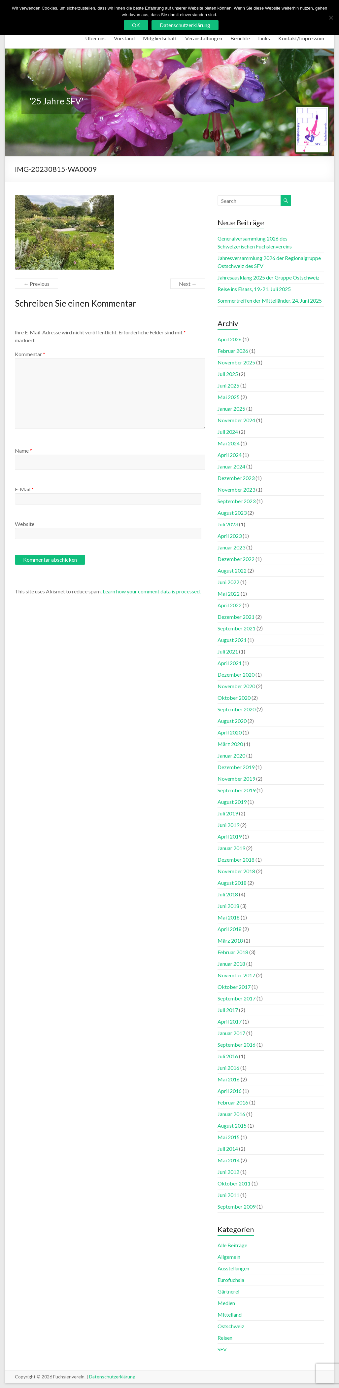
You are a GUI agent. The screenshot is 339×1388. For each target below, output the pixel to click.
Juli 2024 (228, 432)
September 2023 (236, 501)
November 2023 (236, 489)
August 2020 (232, 721)
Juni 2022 (228, 582)
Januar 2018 (231, 963)
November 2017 (236, 975)
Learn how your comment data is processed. (152, 591)
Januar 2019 (231, 848)
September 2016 (236, 1044)
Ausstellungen (233, 1268)
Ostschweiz (231, 1326)
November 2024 (236, 420)
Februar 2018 (233, 952)
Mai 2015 (229, 1137)
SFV (222, 1349)
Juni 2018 (228, 906)
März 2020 (230, 744)
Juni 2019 (228, 825)
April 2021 (230, 663)
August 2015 (232, 1125)
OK (136, 25)
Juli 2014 (228, 1148)
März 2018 (230, 940)
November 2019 (236, 778)
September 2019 (236, 790)
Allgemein (229, 1257)
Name (23, 450)
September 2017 (236, 998)
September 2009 (236, 1206)
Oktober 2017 (234, 987)
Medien (226, 1303)
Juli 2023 (228, 524)
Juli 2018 (228, 894)
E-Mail (24, 489)
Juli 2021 (228, 651)
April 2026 (230, 339)
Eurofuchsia (231, 1280)
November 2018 (236, 871)
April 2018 (230, 929)
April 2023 (230, 536)
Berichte (240, 38)
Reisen (225, 1337)
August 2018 (232, 883)
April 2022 (230, 605)
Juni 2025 (228, 385)
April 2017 (230, 1021)
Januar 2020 (231, 755)
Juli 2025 (228, 374)
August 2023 (232, 512)
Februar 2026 (233, 351)
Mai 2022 (229, 593)
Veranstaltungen (203, 38)
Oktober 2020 (234, 697)
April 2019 (230, 836)
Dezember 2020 (236, 674)
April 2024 (230, 455)
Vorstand (124, 38)
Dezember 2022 (236, 559)
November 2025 (236, 362)
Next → (188, 284)
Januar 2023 (231, 547)
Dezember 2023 (236, 478)
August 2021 (232, 640)
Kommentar (30, 354)
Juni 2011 (228, 1195)
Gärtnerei (228, 1291)
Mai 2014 (229, 1160)
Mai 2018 (229, 917)
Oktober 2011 (234, 1183)
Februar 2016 (233, 1102)
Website (24, 524)
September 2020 (236, 709)
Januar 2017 (231, 1033)
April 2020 (230, 732)
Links (264, 38)
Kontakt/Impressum (301, 38)
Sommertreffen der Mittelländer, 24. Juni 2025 (270, 300)
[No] (330, 17)
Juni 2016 (228, 1068)
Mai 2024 (229, 443)
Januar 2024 (231, 466)
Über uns (95, 38)
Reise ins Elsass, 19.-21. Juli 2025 (254, 289)
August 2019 (232, 802)
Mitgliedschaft (160, 38)
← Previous (36, 284)
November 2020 (236, 686)
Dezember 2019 (236, 767)
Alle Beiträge (232, 1245)
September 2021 (236, 628)
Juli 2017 (228, 1010)
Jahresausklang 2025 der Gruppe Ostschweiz (269, 277)
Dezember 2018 (236, 859)
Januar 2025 (231, 408)
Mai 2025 (229, 397)
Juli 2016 (228, 1056)
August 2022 (232, 570)
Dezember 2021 (236, 617)
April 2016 (230, 1091)
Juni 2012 (228, 1172)
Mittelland (230, 1314)
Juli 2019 (228, 813)
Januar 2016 (231, 1114)
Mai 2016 (229, 1079)
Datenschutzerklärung (112, 1376)
